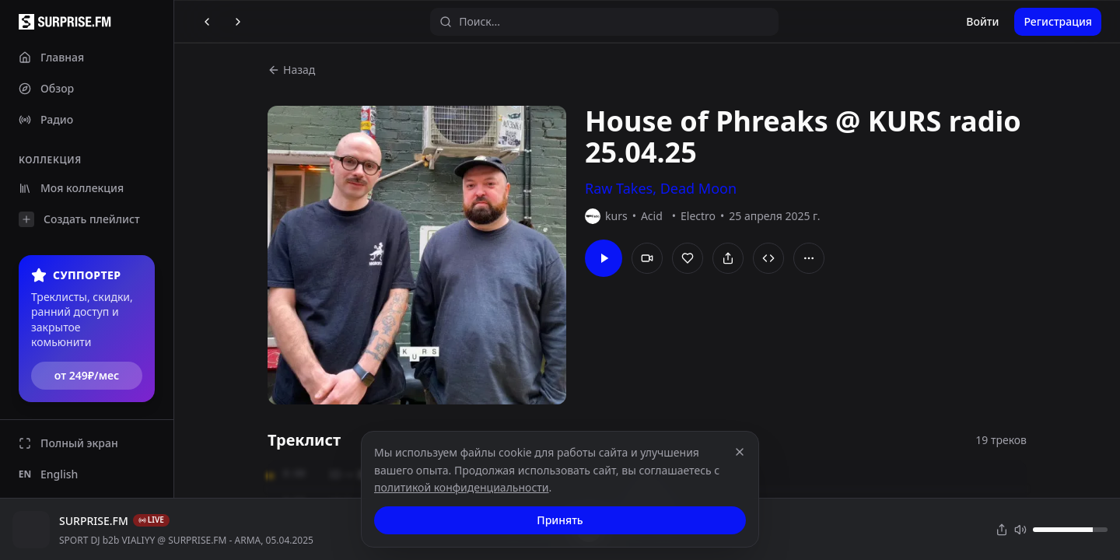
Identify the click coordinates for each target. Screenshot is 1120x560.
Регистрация (1058, 21)
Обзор (46, 88)
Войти (982, 21)
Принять (560, 520)
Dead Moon (698, 188)
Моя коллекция (71, 187)
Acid (652, 215)
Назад (291, 69)
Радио (46, 119)
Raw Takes (619, 188)
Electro (698, 215)
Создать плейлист (79, 219)
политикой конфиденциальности (461, 487)
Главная (51, 57)
